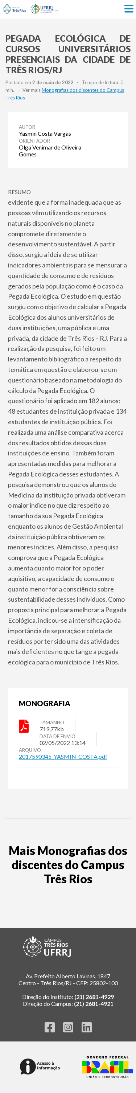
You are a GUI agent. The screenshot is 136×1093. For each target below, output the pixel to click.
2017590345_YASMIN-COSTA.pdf (63, 756)
